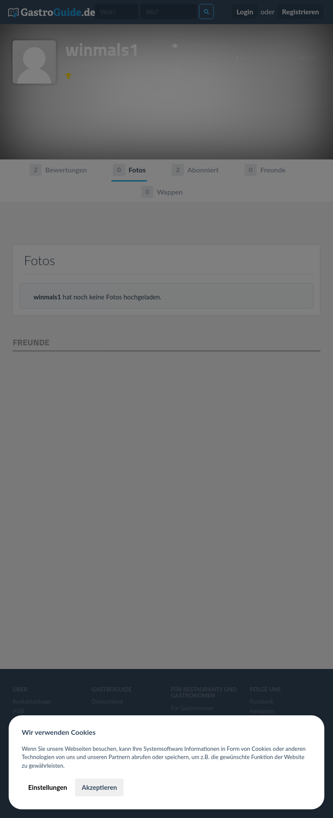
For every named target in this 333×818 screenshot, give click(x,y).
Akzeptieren (99, 787)
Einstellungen (47, 787)
